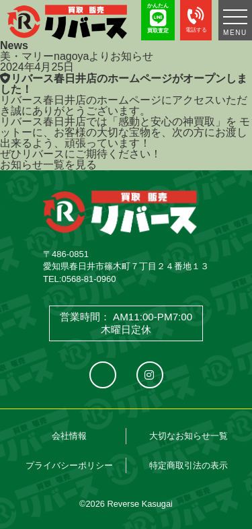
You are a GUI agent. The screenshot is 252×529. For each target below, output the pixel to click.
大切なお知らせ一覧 (188, 436)
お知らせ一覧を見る (48, 164)
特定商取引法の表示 (188, 465)
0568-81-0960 (88, 279)
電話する (195, 18)
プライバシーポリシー (69, 465)
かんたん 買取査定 (157, 18)
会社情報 (69, 436)
